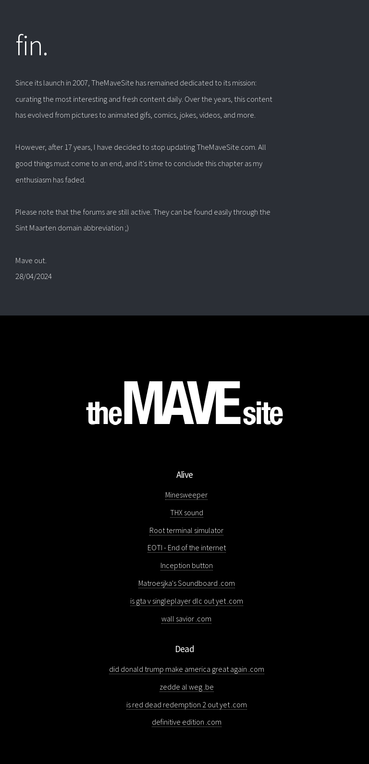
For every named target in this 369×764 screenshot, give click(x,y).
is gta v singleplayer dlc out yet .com (186, 601)
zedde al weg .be (187, 686)
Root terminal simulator (186, 530)
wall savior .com (186, 618)
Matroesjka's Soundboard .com (186, 583)
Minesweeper (186, 494)
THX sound (186, 512)
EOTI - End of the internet (187, 547)
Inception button (186, 565)
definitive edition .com (186, 722)
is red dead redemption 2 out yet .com (186, 704)
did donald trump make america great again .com (186, 669)
